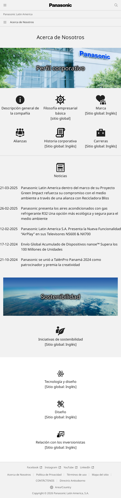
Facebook (34, 467)
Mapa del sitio (100, 474)
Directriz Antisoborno (72, 480)
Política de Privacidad (48, 474)
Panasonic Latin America (18, 14)
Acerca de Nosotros (22, 22)
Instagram (53, 467)
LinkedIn (87, 467)
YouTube (71, 467)
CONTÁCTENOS (45, 480)
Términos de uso (77, 474)
